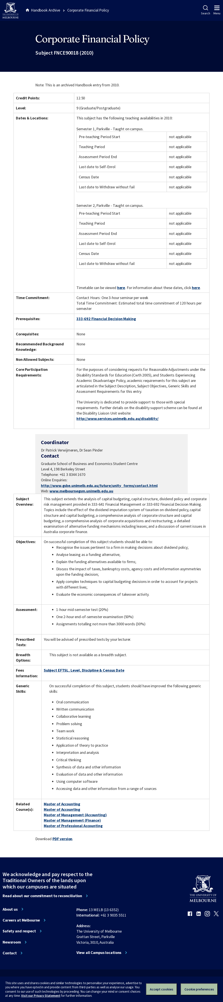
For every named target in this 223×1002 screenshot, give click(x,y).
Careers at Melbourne (21, 920)
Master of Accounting (62, 803)
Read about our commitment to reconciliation (42, 895)
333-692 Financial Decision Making (106, 318)
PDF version (62, 838)
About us (10, 909)
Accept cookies (161, 989)
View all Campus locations (99, 952)
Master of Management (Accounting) (75, 814)
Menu (216, 10)
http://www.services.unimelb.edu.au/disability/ (117, 418)
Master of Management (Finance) (72, 820)
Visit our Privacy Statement (40, 996)
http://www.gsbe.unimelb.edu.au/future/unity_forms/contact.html (99, 485)
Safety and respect (19, 931)
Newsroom (12, 942)
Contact (10, 953)
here (121, 287)
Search (205, 10)
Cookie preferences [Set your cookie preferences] (199, 989)
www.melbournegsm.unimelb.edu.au (81, 490)
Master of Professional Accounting (73, 825)
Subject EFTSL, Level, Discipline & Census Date (84, 670)
